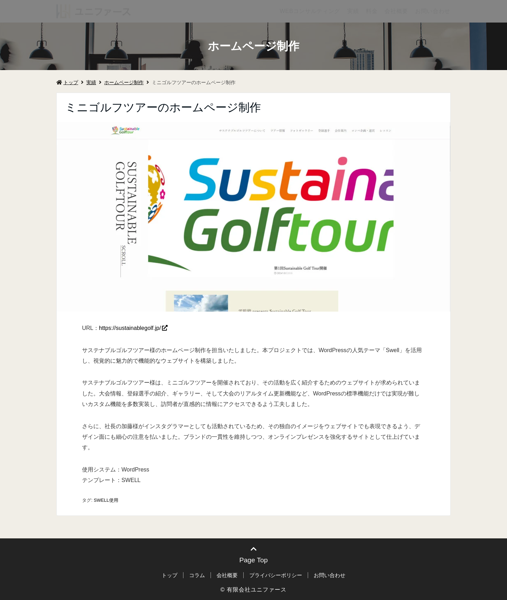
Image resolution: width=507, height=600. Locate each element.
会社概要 (396, 11)
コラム (197, 575)
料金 (371, 11)
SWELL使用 (106, 500)
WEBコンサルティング (310, 11)
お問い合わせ (432, 11)
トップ (67, 82)
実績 (353, 11)
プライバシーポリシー (275, 575)
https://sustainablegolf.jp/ (130, 328)
